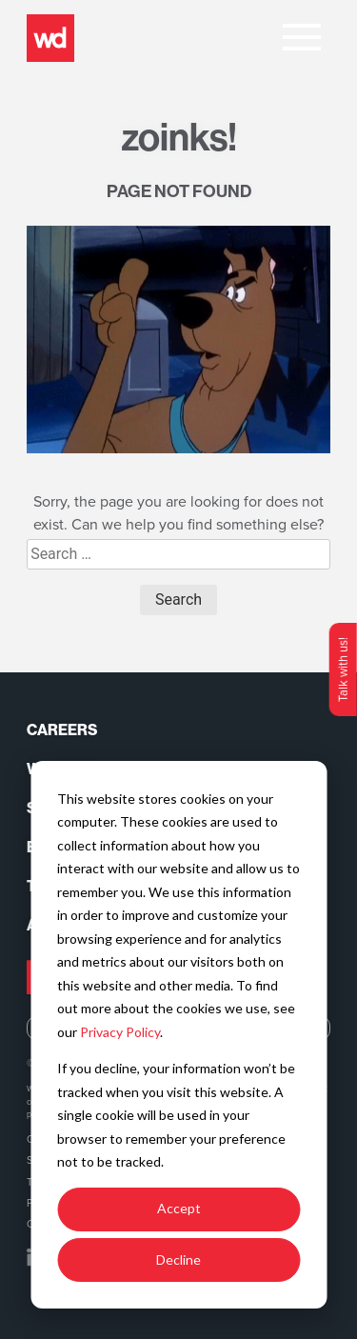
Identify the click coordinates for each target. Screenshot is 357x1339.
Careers (62, 730)
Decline (178, 1259)
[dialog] (178, 1035)
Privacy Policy (120, 1032)
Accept (179, 1208)
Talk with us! (342, 669)
